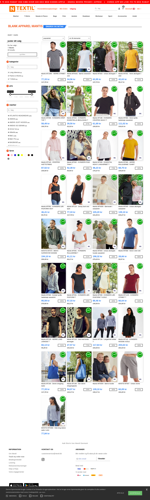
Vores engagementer (16, 471)
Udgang (73, 9)
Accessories (122, 16)
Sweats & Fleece (42, 16)
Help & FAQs (13, 467)
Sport (110, 16)
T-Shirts (27, 16)
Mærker (16, 16)
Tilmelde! (101, 457)
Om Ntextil (12, 452)
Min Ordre (64, 9)
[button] (119, 9)
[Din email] (86, 457)
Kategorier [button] (13, 60)
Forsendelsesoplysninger (47, 9)
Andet (134, 16)
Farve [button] (11, 149)
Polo (64, 16)
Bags (55, 16)
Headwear (86, 16)
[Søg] (105, 8)
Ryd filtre (22, 53)
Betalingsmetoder (15, 458)
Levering (12, 461)
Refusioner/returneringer (18, 464)
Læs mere (42, 492)
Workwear (99, 16)
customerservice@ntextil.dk (52, 452)
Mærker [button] (12, 104)
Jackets (74, 16)
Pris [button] (11, 85)
